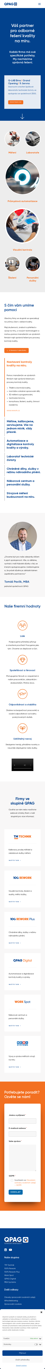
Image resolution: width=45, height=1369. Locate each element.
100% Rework (10, 1269)
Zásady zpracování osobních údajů (19, 1297)
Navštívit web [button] (15, 871)
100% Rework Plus (12, 1272)
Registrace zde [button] (15, 102)
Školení (12, 278)
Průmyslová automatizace (22, 201)
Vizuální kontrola (22, 250)
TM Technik (9, 1265)
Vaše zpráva (15, 1141)
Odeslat (15, 1192)
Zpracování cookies (13, 1304)
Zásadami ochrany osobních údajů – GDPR (25, 1182)
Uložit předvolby (22, 1360)
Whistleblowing (11, 1301)
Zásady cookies (21, 1365)
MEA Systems (10, 1282)
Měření (12, 153)
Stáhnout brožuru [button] (16, 350)
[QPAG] (10, 4)
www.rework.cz (24, 411)
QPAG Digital (10, 1279)
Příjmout (22, 1353)
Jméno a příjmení (17, 1115)
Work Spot (9, 1275)
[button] (41, 1312)
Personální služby (33, 279)
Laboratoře (32, 153)
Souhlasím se (25, 1182)
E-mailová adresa (18, 1128)
